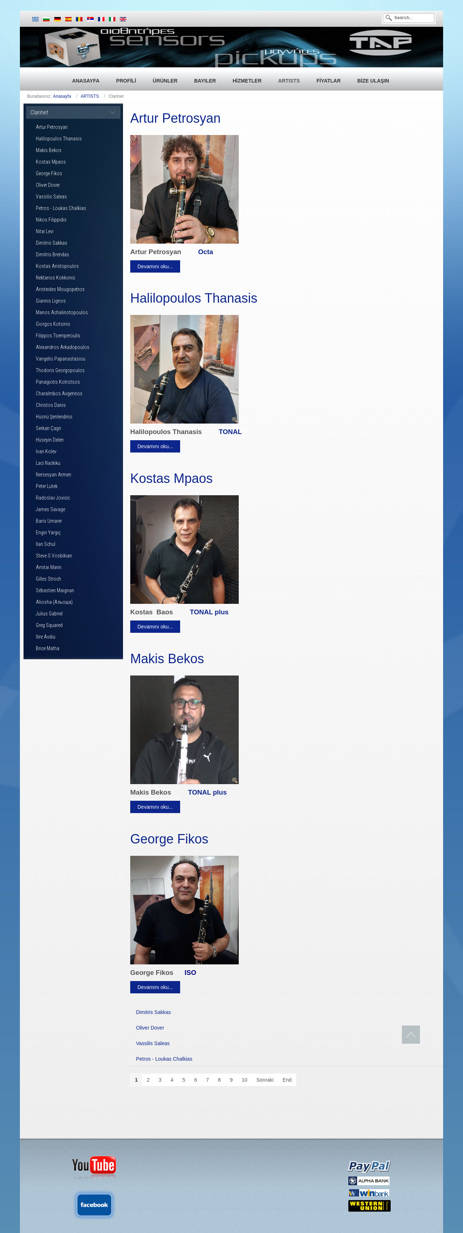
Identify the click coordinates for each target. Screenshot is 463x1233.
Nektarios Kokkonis (55, 278)
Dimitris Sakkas (51, 243)
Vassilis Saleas (51, 196)
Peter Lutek (47, 486)
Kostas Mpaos (51, 162)
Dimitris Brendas (52, 254)
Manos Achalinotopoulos (62, 312)
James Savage (50, 509)
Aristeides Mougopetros (60, 289)
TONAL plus (209, 612)
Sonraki (264, 1080)
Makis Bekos (48, 150)
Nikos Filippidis (51, 220)
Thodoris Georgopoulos (60, 370)
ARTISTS (90, 96)
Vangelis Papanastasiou (60, 359)
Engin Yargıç (48, 532)
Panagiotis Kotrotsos (58, 382)
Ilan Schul (45, 544)
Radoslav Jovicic (53, 498)
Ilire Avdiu (45, 637)
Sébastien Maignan (55, 590)
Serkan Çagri (48, 428)
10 (244, 1080)
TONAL (230, 431)
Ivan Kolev (46, 451)
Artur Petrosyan (52, 127)
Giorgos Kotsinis (53, 324)
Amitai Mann (48, 567)
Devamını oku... (155, 266)
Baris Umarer (49, 521)
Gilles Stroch (48, 579)
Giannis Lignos (51, 301)
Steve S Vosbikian (54, 556)
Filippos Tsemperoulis (58, 335)
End (287, 1080)
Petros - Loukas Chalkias (61, 208)
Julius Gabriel (49, 613)
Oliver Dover (48, 185)
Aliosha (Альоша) (54, 602)
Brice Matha (47, 648)
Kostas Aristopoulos (57, 266)
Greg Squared (49, 625)
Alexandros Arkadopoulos (62, 347)
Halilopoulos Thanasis (59, 139)
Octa (205, 252)
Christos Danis (51, 405)
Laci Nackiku (48, 463)
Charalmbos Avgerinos (59, 393)
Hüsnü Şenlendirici (54, 417)
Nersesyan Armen (53, 474)
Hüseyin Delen (50, 440)
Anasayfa (62, 96)
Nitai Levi (45, 231)
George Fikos (49, 173)
